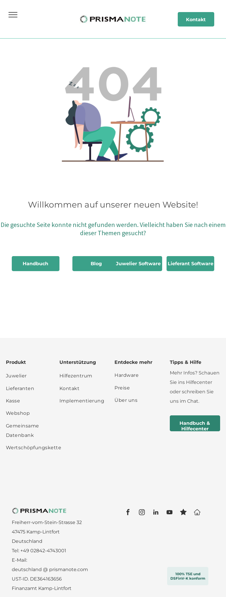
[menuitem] (33, 376)
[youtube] (169, 513)
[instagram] (141, 513)
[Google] (197, 513)
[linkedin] (155, 513)
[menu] (13, 14)
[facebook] (128, 513)
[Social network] (183, 513)
